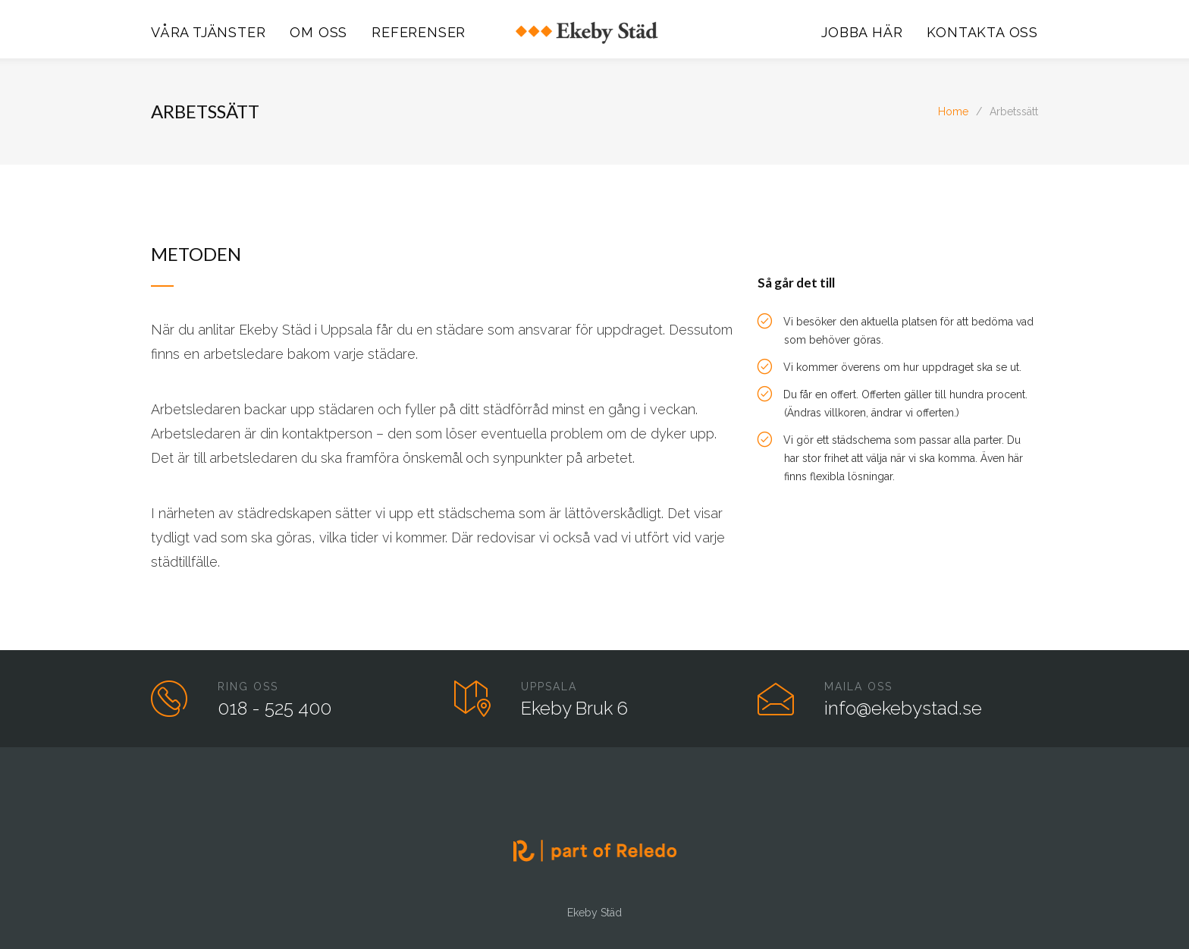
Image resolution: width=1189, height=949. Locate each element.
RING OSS (248, 686)
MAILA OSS (858, 686)
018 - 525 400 (274, 708)
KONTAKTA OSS (982, 32)
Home (953, 111)
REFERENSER (419, 32)
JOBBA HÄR (861, 32)
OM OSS (318, 32)
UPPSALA (549, 686)
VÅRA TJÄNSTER (208, 32)
